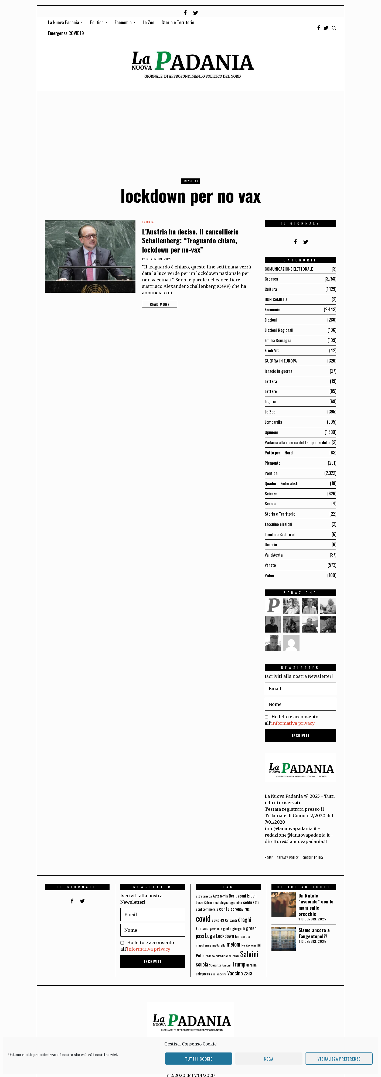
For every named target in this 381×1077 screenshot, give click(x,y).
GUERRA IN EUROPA (281, 358)
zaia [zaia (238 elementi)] (248, 965)
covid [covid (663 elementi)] (203, 910)
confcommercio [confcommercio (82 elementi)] (207, 901)
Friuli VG (272, 348)
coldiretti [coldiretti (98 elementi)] (251, 895)
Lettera (271, 378)
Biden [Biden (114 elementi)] (252, 887)
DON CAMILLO (276, 298)
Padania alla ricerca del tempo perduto (297, 438)
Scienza (271, 488)
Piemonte (272, 458)
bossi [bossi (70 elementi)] (199, 895)
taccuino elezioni (278, 518)
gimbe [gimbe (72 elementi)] (227, 921)
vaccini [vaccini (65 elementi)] (221, 966)
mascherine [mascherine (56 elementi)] (203, 937)
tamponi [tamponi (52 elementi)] (226, 957)
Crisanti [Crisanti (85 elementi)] (231, 912)
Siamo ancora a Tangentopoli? (314, 925)
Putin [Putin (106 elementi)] (200, 948)
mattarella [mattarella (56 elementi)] (219, 937)
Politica (271, 468)
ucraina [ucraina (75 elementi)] (251, 957)
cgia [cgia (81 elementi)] (232, 895)
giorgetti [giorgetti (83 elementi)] (238, 921)
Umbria (271, 538)
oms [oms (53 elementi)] (253, 938)
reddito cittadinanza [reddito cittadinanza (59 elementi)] (219, 948)
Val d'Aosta (274, 548)
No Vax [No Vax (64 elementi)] (245, 937)
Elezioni (271, 318)
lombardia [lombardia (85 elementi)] (242, 928)
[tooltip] (185, 12)
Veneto (270, 558)
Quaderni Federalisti (281, 478)
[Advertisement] (190, 131)
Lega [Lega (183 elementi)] (210, 928)
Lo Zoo (270, 408)
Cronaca (148, 222)
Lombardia (273, 418)
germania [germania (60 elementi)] (216, 921)
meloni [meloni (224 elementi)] (233, 936)
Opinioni (271, 428)
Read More (159, 304)
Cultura (271, 288)
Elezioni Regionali (279, 328)
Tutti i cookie (198, 1059)
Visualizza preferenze (339, 1059)
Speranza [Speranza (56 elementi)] (215, 957)
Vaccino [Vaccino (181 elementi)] (235, 965)
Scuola (270, 498)
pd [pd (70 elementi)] (259, 937)
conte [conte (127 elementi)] (224, 901)
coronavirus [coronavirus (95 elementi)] (240, 901)
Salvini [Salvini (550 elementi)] (249, 946)
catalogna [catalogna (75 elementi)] (222, 895)
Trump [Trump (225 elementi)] (238, 956)
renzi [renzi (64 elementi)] (236, 948)
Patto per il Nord (279, 448)
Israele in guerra (278, 368)
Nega (268, 1059)
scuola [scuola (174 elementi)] (202, 957)
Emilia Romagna (278, 338)
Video (269, 568)
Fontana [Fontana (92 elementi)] (202, 921)
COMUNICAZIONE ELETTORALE (289, 268)
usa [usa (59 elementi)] (213, 966)
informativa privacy (293, 715)
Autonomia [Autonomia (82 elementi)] (220, 888)
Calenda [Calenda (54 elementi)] (209, 895)
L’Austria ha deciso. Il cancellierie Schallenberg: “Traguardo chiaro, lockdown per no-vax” (190, 240)
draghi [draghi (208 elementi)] (244, 911)
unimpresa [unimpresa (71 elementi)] (203, 966)
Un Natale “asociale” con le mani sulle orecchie (316, 897)
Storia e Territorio (280, 508)
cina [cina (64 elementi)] (239, 895)
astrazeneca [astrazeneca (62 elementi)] (204, 888)
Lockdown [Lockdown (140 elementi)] (225, 928)
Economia (272, 308)
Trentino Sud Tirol (280, 528)
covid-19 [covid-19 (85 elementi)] (218, 912)
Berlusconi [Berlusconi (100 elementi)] (237, 888)
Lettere (271, 388)
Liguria (270, 398)
